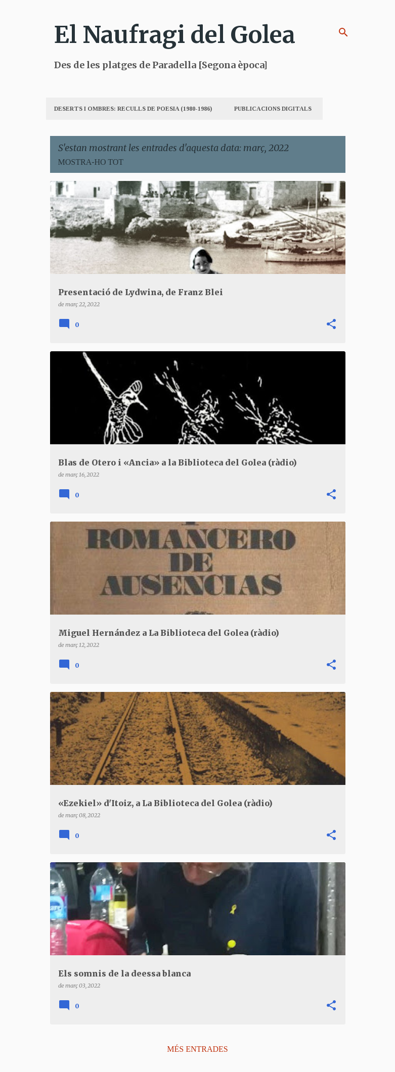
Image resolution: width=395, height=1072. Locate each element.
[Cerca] (343, 32)
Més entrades (197, 1049)
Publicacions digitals (273, 108)
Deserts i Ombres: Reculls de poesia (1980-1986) (133, 108)
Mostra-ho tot (91, 162)
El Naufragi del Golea (174, 35)
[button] (331, 324)
